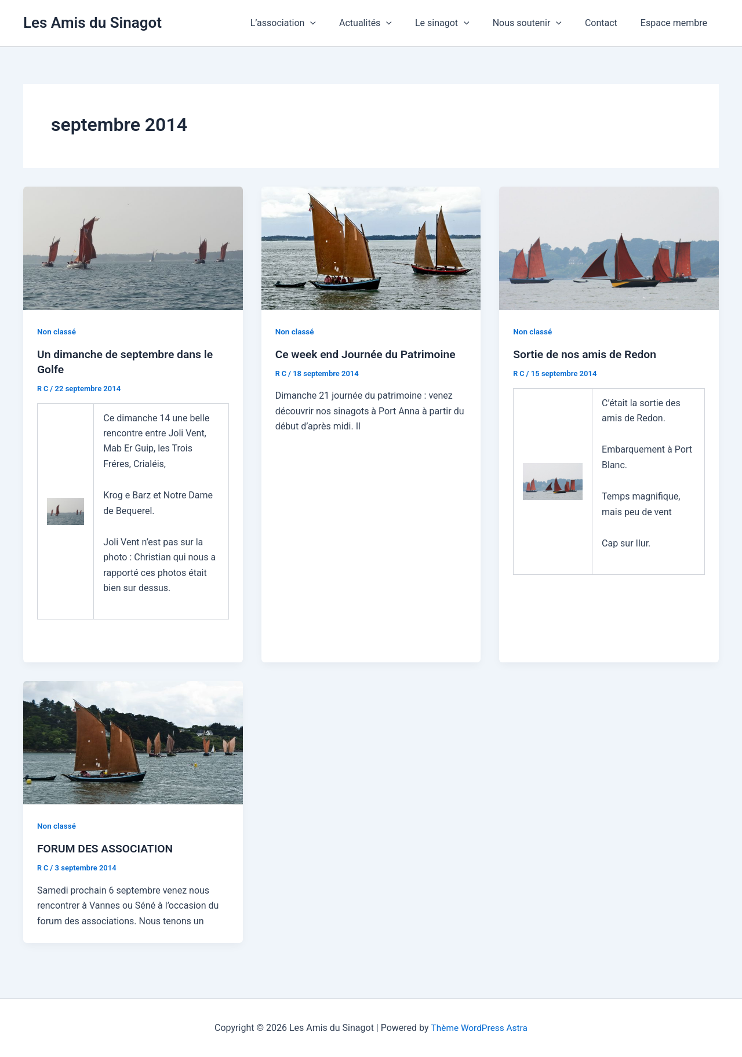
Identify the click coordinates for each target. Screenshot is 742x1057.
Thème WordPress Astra (479, 1027)
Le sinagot (458, 23)
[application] (335, 23)
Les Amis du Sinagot (92, 22)
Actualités (386, 23)
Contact (608, 22)
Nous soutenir (538, 23)
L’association (308, 23)
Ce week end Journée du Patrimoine (369, 354)
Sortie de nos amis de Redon (587, 354)
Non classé (57, 331)
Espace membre (676, 22)
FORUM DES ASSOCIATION (107, 848)
